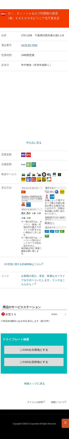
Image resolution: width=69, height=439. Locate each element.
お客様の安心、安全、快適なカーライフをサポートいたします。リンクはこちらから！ (43, 280)
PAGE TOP (65, 423)
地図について (57, 402)
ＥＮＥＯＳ (12, 4)
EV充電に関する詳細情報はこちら (22, 264)
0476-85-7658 (29, 45)
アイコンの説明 (35, 402)
